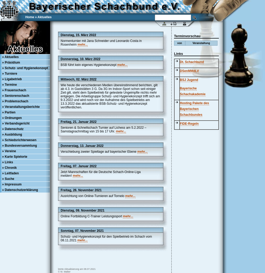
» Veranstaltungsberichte (21, 107)
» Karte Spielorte (14, 157)
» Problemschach (15, 101)
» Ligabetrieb (12, 79)
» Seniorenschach (15, 96)
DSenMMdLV (189, 71)
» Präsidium (11, 62)
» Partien (9, 112)
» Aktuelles (10, 57)
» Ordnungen (12, 118)
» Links (7, 162)
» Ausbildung (12, 134)
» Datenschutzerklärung (20, 190)
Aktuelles (44, 17)
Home (29, 17)
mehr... (83, 44)
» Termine (9, 85)
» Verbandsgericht (16, 123)
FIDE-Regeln (189, 124)
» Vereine (9, 151)
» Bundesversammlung (19, 145)
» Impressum (12, 184)
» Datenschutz (12, 129)
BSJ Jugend (189, 80)
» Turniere (9, 73)
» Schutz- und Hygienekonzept (25, 68)
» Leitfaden (10, 173)
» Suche (8, 179)
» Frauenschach (14, 90)
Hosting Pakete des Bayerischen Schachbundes (194, 109)
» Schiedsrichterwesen (19, 140)
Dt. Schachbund (192, 62)
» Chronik (9, 168)
